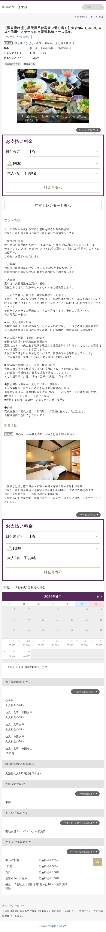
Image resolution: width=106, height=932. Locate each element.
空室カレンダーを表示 (53, 205)
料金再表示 (53, 187)
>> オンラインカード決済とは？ (78, 823)
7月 (97, 596)
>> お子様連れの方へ (84, 691)
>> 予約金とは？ (86, 793)
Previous (21, 96)
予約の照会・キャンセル (89, 17)
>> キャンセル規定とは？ (82, 851)
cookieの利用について (53, 926)
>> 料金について (87, 130)
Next (86, 96)
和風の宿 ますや (14, 7)
